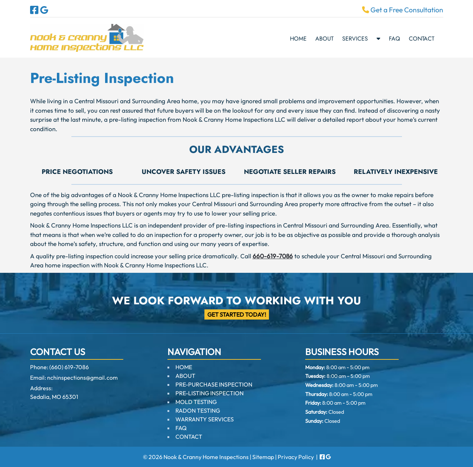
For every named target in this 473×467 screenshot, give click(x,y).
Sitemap (263, 456)
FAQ (394, 38)
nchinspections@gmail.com (82, 377)
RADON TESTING (197, 410)
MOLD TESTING (196, 401)
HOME (298, 38)
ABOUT (324, 38)
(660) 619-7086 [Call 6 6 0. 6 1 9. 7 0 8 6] (69, 367)
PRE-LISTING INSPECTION (209, 393)
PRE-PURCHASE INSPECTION (213, 384)
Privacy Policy (296, 456)
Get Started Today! (236, 314)
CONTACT (421, 38)
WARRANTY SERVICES (204, 419)
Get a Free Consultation (402, 9)
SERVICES (355, 38)
